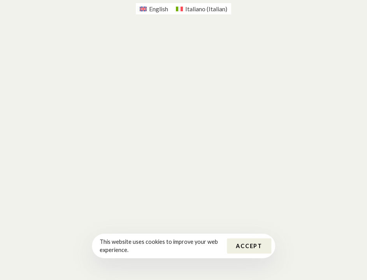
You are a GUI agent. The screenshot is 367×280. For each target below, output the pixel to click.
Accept (249, 246)
